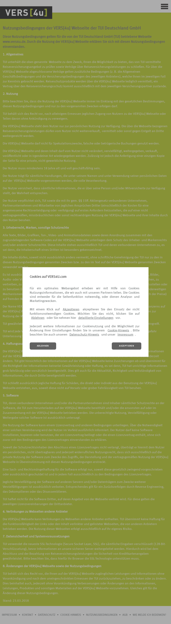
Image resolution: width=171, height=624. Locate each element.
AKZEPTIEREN (126, 346)
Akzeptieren (71, 309)
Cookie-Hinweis (118, 330)
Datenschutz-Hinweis (84, 334)
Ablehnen (37, 318)
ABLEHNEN (43, 346)
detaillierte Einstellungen (95, 318)
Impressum (125, 334)
